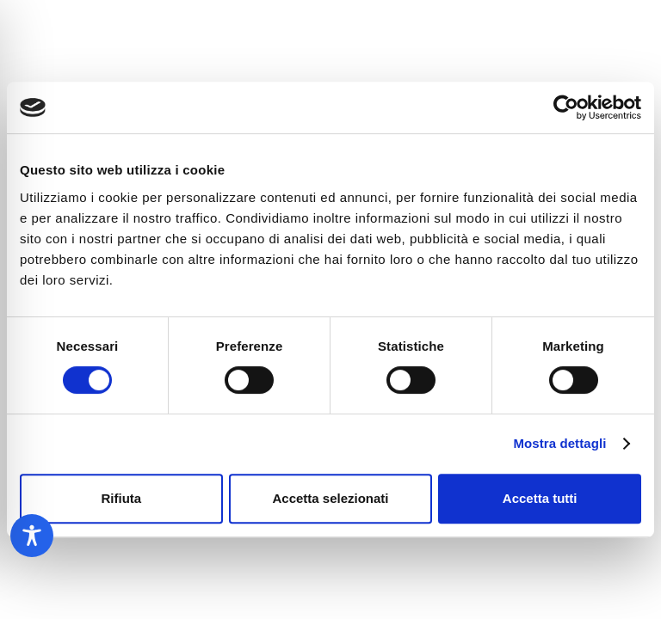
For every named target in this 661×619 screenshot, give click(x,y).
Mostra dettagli (559, 443)
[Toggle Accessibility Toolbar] (32, 535)
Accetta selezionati (330, 498)
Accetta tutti (540, 498)
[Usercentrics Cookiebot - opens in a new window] (566, 107)
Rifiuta (121, 498)
